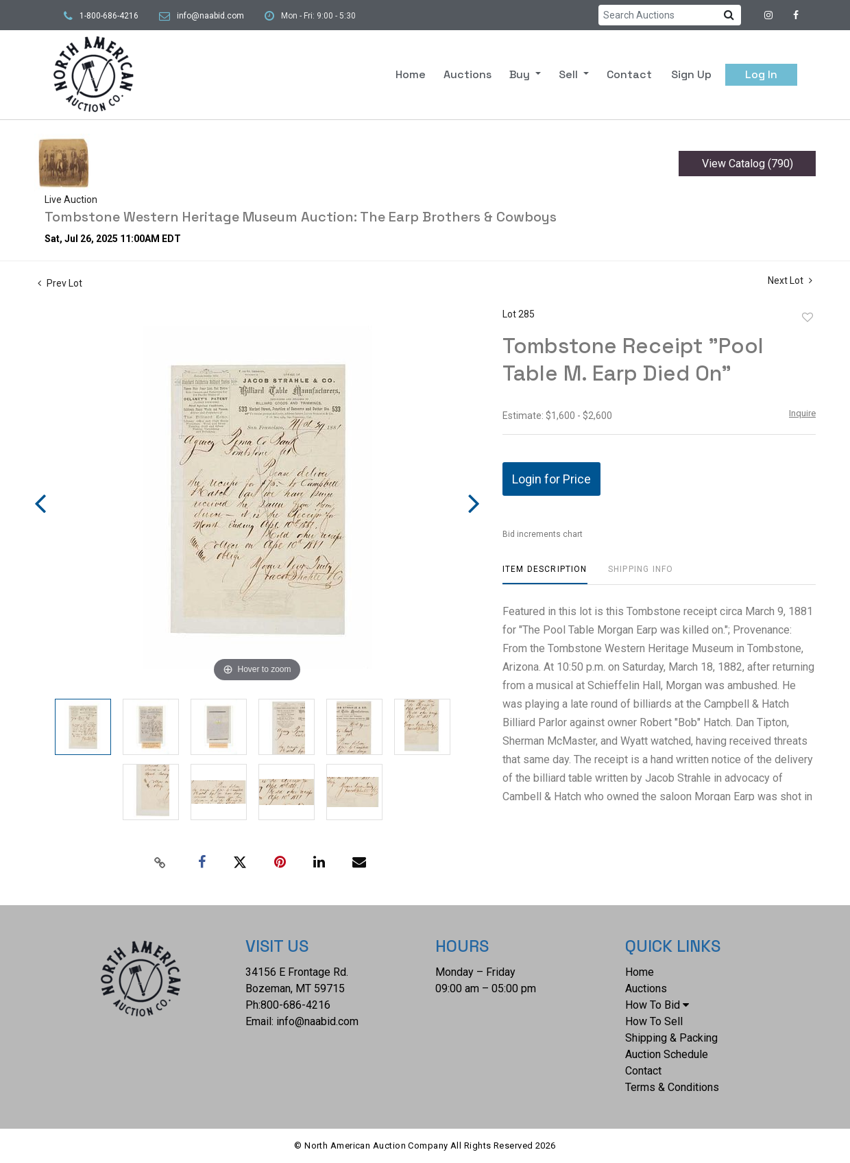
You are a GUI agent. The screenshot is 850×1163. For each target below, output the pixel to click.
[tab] (544, 574)
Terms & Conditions (672, 1087)
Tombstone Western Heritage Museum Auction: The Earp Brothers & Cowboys (301, 217)
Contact (629, 74)
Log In (761, 74)
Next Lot (790, 280)
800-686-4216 (295, 1004)
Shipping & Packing (671, 1037)
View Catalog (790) (747, 163)
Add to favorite (807, 317)
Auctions (467, 74)
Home (411, 74)
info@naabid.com (210, 16)
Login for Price (551, 479)
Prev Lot (60, 283)
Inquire (802, 413)
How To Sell (654, 1021)
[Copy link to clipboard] (160, 862)
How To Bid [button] (657, 1004)
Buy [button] (521, 74)
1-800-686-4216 (109, 16)
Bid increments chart (542, 534)
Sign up (691, 74)
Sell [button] (570, 74)
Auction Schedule (666, 1054)
